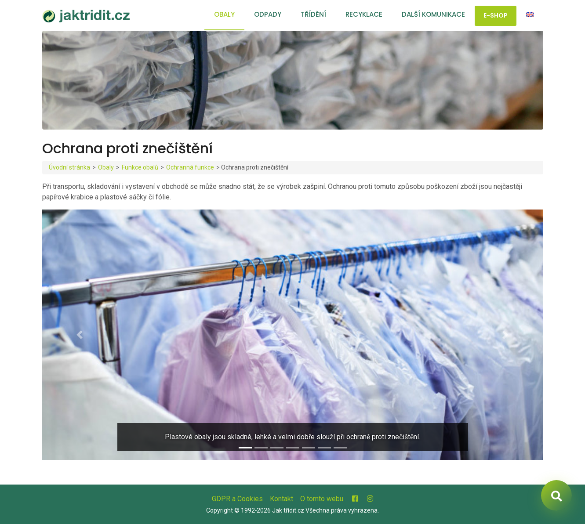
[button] (79, 335)
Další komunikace (433, 14)
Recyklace (363, 14)
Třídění (313, 14)
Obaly (224, 14)
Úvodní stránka (69, 167)
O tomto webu (321, 499)
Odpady (267, 14)
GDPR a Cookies (237, 499)
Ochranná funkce (190, 167)
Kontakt (281, 499)
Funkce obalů (140, 167)
